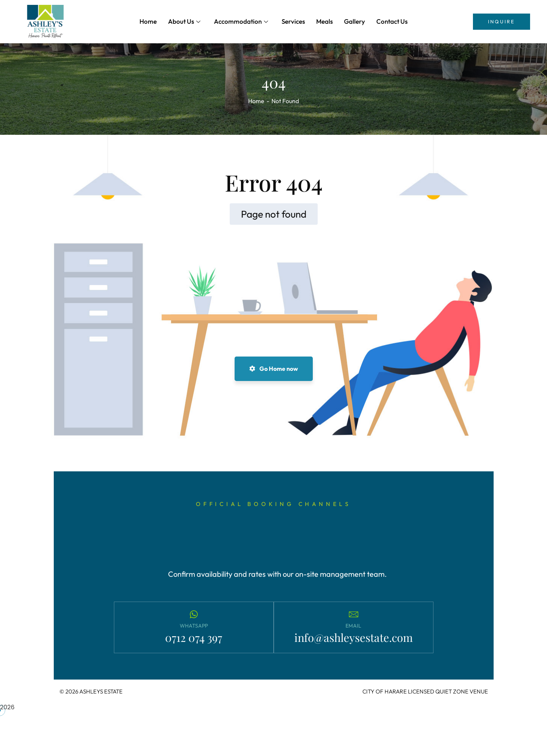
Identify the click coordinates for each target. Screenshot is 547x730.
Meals (324, 21)
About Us (184, 21)
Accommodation (241, 21)
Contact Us (392, 21)
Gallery (354, 21)
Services (293, 21)
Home (148, 21)
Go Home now (273, 368)
